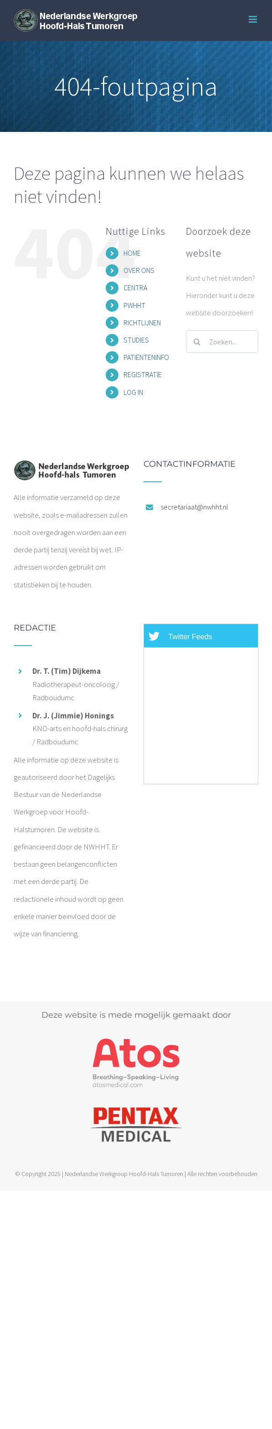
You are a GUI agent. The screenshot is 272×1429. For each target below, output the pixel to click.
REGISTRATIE (142, 374)
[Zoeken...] (222, 341)
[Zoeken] (197, 341)
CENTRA (135, 287)
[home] (71, 469)
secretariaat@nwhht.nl (194, 506)
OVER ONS (138, 270)
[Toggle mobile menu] (253, 19)
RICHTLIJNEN (142, 322)
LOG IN (133, 392)
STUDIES (136, 339)
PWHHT (134, 305)
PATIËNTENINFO (146, 357)
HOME (132, 253)
